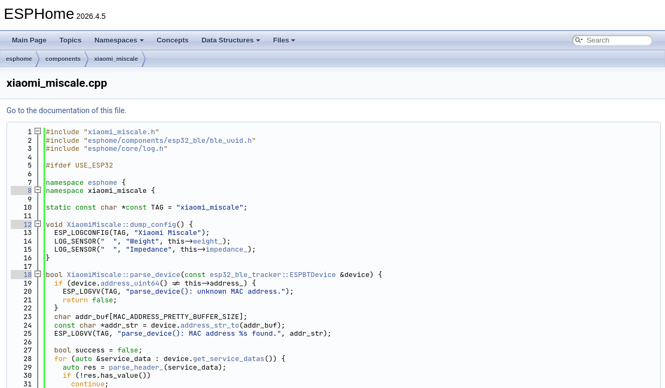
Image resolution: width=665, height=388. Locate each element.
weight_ (208, 241)
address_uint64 (129, 283)
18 (21, 274)
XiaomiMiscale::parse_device (124, 274)
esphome (19, 59)
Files (284, 40)
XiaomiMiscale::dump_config (121, 224)
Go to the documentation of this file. (66, 110)
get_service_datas (229, 358)
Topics (70, 40)
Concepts (173, 40)
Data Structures (231, 40)
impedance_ (226, 249)
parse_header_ (136, 367)
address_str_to (210, 325)
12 (21, 224)
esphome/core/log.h (125, 148)
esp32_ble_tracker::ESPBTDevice (273, 274)
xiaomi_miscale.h (121, 131)
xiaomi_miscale (116, 59)
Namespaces (119, 40)
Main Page (29, 40)
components (62, 59)
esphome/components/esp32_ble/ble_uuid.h (170, 140)
